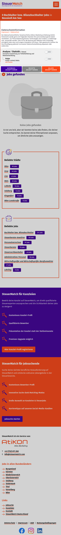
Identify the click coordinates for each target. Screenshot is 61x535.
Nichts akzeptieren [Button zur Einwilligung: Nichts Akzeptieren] (32, 69)
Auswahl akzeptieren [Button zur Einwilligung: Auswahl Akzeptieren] (11, 69)
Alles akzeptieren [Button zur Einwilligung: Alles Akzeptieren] (51, 69)
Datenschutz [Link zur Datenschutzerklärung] (15, 32)
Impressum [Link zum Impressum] (5, 32)
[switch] (48, 51)
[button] (46, 52)
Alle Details (9, 62)
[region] (30, 57)
